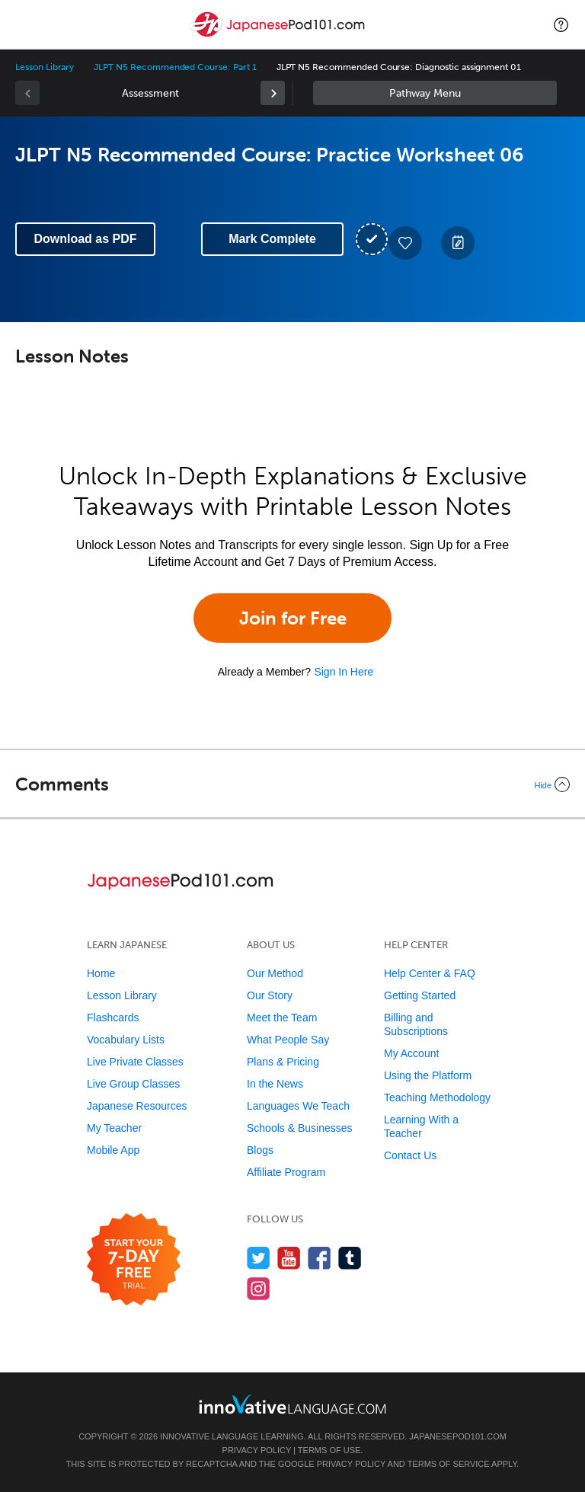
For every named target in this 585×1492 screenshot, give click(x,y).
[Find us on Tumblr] (350, 1258)
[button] (561, 24)
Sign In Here (343, 672)
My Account (411, 1053)
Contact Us (410, 1155)
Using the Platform (428, 1075)
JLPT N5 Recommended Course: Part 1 (175, 67)
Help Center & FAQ (429, 973)
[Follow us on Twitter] (258, 1258)
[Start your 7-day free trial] (134, 1260)
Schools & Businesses (300, 1128)
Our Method (275, 973)
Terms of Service (449, 1463)
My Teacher (114, 1128)
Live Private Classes (135, 1062)
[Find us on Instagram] (258, 1288)
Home (101, 973)
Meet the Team (282, 1017)
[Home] (278, 35)
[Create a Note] (458, 243)
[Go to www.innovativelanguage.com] (292, 1404)
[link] (273, 93)
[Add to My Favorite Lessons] (405, 243)
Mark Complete (272, 238)
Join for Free (293, 618)
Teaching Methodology (437, 1097)
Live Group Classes (133, 1084)
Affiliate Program (286, 1172)
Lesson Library (44, 67)
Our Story (269, 995)
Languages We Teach (298, 1106)
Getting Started (420, 995)
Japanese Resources (137, 1106)
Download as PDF (85, 238)
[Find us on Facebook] (319, 1258)
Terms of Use (329, 1450)
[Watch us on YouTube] (289, 1258)
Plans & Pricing (283, 1062)
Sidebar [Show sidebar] (435, 93)
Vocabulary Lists (126, 1040)
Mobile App (113, 1150)
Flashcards (113, 1017)
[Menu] (24, 24)
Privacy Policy (256, 1450)
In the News (275, 1084)
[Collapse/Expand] (292, 784)
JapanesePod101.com (458, 1436)
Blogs (260, 1150)
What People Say (288, 1040)
